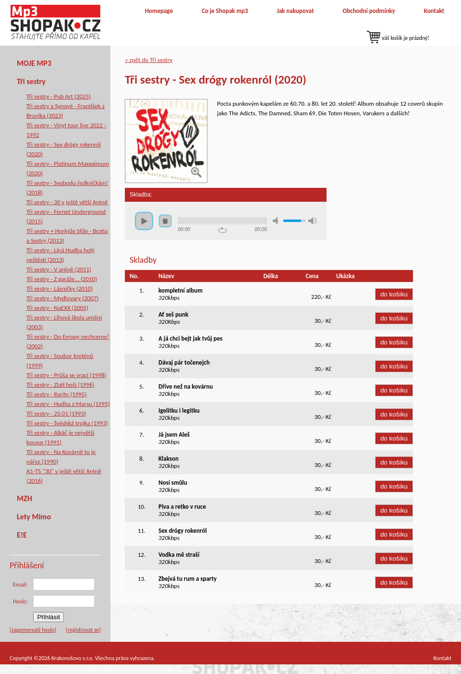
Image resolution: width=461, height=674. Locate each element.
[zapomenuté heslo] (33, 629)
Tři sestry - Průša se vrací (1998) (66, 375)
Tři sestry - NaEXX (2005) (57, 307)
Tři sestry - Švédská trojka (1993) (67, 423)
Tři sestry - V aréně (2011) (58, 269)
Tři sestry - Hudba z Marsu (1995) (68, 403)
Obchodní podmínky (368, 10)
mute (277, 220)
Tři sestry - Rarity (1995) (56, 394)
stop (165, 221)
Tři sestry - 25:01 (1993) (56, 413)
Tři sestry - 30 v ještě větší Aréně (67, 202)
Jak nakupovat (295, 10)
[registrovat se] (83, 629)
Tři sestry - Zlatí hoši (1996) (60, 384)
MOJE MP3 (34, 63)
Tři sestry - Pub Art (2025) (58, 96)
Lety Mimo (34, 516)
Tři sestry (31, 81)
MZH (24, 498)
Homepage (159, 10)
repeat (223, 230)
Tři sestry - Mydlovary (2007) (62, 298)
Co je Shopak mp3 (225, 10)
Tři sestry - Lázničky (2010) (59, 288)
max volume (312, 220)
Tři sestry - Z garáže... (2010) (61, 278)
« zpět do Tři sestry (148, 59)
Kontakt (434, 10)
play (144, 221)
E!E (22, 534)
